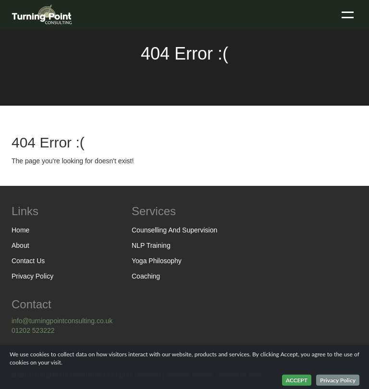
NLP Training (151, 245)
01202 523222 (33, 330)
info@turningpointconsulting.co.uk (62, 321)
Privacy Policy (32, 276)
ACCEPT (297, 380)
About (20, 245)
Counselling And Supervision (174, 230)
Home (20, 230)
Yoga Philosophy (157, 261)
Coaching (146, 276)
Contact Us (28, 261)
